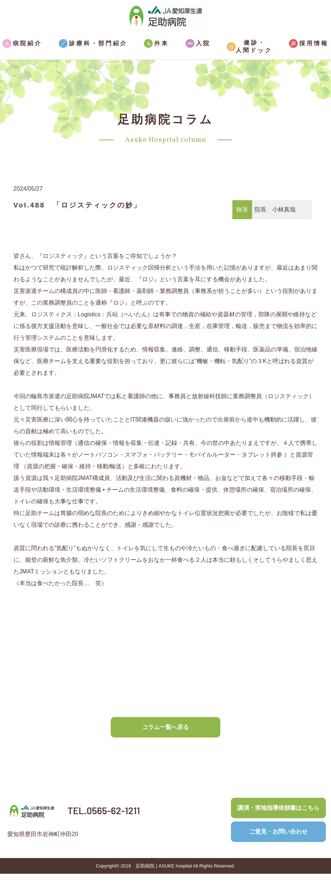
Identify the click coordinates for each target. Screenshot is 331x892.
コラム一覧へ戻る (165, 727)
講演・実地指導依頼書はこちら (278, 808)
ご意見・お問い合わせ (278, 831)
